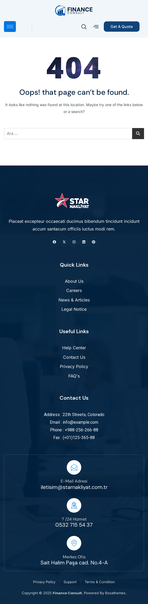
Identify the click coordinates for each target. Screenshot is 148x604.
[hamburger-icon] (10, 26)
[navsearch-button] (84, 27)
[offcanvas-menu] (95, 27)
